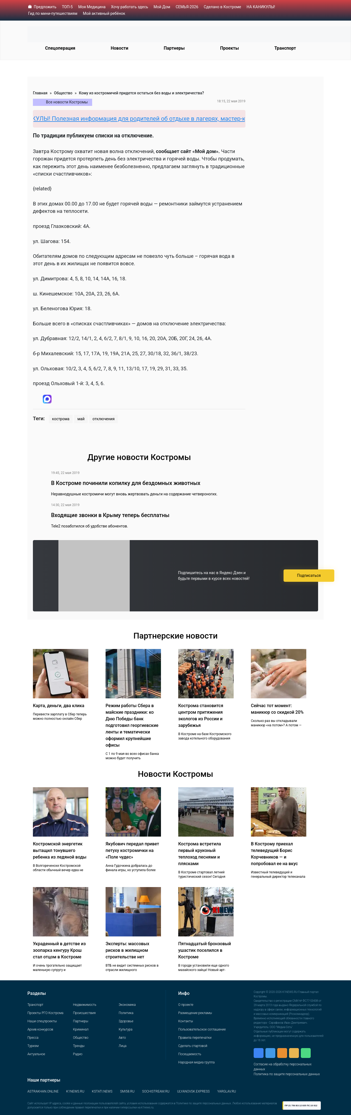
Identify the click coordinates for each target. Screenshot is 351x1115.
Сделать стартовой (192, 1046)
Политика (126, 1013)
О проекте (185, 1005)
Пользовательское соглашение (202, 1029)
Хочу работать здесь (129, 7)
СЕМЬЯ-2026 (187, 7)
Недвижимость (84, 1005)
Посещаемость (189, 1054)
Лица (122, 1046)
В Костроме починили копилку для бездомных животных (125, 483)
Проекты (229, 48)
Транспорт (285, 48)
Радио (77, 1054)
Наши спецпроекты (42, 1021)
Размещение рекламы (195, 1013)
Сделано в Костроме (222, 7)
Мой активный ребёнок (104, 13)
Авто (122, 1038)
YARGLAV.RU (226, 1091)
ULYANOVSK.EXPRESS (193, 1091)
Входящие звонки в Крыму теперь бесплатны (110, 515)
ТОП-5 (67, 7)
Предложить (45, 7)
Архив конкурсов (40, 1029)
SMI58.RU (127, 1091)
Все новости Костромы (67, 102)
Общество (63, 93)
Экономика (127, 1005)
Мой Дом (162, 7)
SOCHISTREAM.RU (155, 1091)
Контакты (185, 1021)
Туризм (33, 1046)
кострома (60, 419)
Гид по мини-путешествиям (53, 13)
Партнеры (174, 48)
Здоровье (126, 1021)
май (80, 419)
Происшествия (84, 1013)
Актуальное (36, 1054)
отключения (103, 419)
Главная (40, 93)
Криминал (80, 1029)
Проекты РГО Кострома (45, 1013)
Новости (119, 48)
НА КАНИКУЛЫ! (261, 7)
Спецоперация (60, 48)
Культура (125, 1029)
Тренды (78, 1046)
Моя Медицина (92, 7)
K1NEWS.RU (75, 1091)
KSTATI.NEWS (102, 1091)
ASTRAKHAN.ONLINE (42, 1091)
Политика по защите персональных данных (287, 1074)
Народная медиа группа (196, 1062)
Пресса (32, 1038)
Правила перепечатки (194, 1038)
